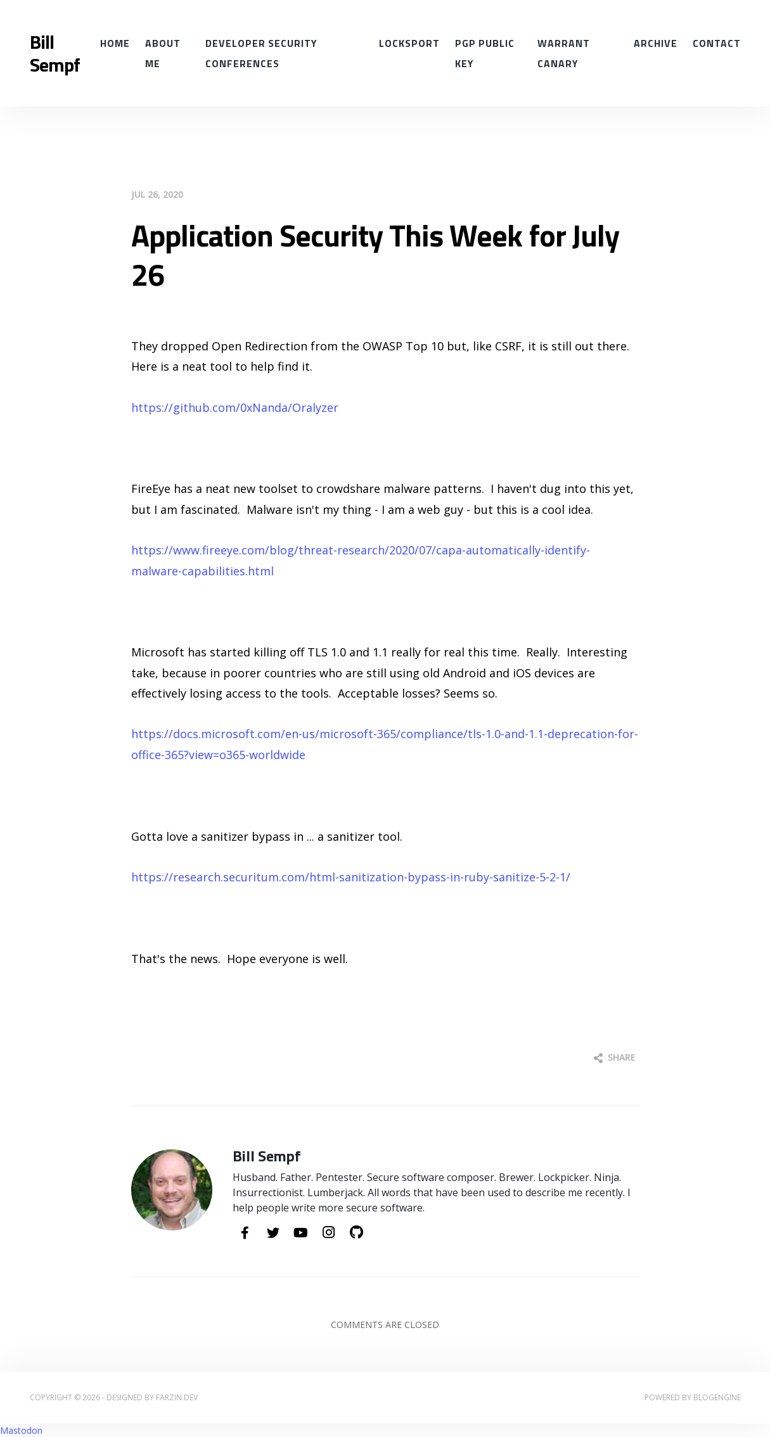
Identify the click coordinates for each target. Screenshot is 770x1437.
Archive (655, 43)
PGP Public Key (485, 53)
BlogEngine (717, 1397)
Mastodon (21, 1430)
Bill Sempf (55, 53)
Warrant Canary (563, 53)
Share (615, 1057)
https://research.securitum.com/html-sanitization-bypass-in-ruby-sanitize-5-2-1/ (350, 877)
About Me (163, 53)
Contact (717, 43)
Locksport (409, 43)
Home (115, 43)
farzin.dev (177, 1397)
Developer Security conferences (261, 53)
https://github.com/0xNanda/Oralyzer (234, 407)
